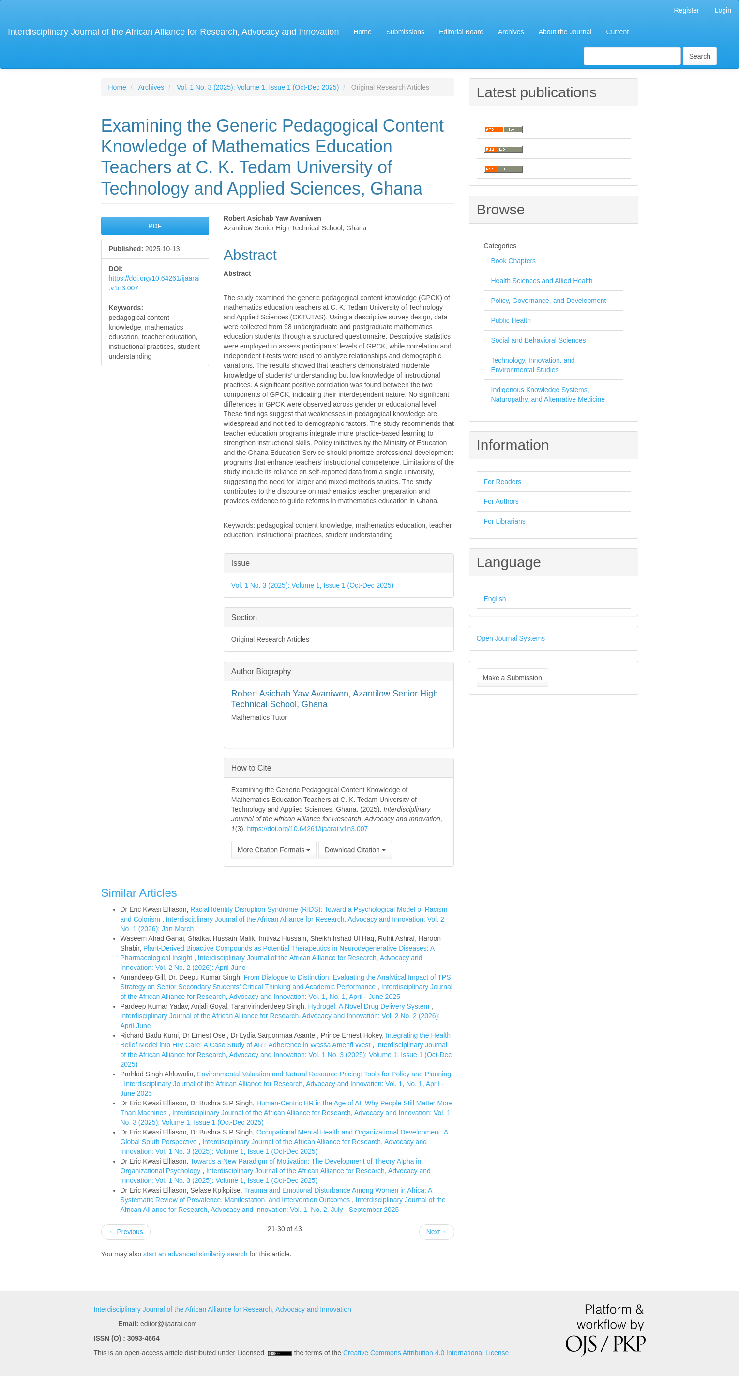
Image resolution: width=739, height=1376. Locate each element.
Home (362, 32)
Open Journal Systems (511, 638)
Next (436, 1232)
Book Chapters (513, 261)
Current (617, 32)
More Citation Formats (274, 850)
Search (699, 56)
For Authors (501, 501)
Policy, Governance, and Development (548, 300)
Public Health (511, 320)
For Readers (503, 481)
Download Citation (355, 850)
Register (686, 10)
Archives (511, 32)
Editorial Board (461, 32)
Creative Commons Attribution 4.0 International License (426, 1353)
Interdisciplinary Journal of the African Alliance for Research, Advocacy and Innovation (173, 32)
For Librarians (505, 521)
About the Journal (565, 32)
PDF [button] (155, 226)
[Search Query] (632, 56)
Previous (125, 1232)
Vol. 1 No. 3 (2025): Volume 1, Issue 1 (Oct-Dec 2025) (258, 87)
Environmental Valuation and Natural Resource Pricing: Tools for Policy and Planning (324, 1074)
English (495, 599)
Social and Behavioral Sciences (538, 340)
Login (723, 10)
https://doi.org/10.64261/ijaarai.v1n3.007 (307, 828)
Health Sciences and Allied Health (542, 281)
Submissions (405, 32)
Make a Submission (512, 677)
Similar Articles (139, 892)
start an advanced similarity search (195, 1254)
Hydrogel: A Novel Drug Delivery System (369, 1006)
